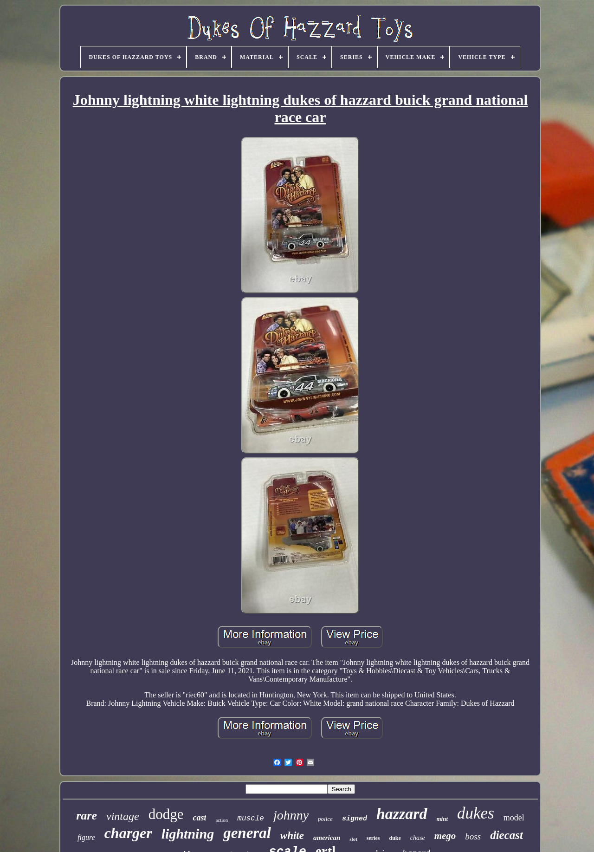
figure (86, 837)
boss (473, 836)
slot (353, 839)
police (325, 818)
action (221, 820)
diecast (506, 835)
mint (442, 818)
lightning (187, 833)
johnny (291, 815)
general (247, 833)
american (326, 837)
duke (394, 838)
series (373, 838)
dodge (166, 814)
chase (417, 837)
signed (354, 819)
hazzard (401, 813)
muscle (250, 818)
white (292, 835)
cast (199, 817)
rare (86, 815)
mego (445, 835)
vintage (122, 816)
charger (128, 833)
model (514, 817)
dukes (475, 813)
